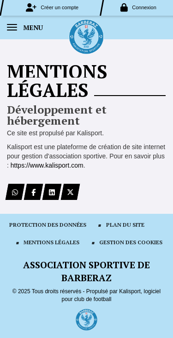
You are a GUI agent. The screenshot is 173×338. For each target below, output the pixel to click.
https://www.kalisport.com (47, 165)
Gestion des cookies (130, 242)
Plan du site (125, 224)
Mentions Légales (51, 242)
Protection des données (47, 224)
